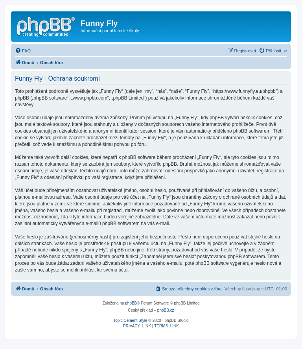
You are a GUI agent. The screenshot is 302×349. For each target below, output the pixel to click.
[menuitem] (23, 50)
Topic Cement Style (130, 320)
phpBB (131, 303)
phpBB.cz (165, 310)
